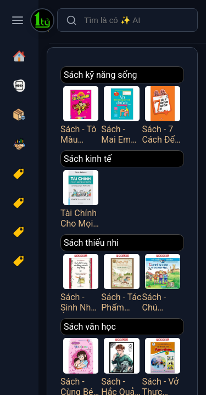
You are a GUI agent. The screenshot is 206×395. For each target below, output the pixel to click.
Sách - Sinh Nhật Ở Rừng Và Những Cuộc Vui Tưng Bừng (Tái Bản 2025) (80, 282)
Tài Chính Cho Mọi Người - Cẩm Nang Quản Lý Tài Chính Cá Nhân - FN (80, 198)
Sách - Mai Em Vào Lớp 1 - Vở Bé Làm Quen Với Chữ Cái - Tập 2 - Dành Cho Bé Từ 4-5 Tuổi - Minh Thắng (121, 114)
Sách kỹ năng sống (100, 75)
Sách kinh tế (88, 159)
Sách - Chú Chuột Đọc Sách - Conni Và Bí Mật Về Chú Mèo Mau (162, 282)
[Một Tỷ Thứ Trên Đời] (42, 21)
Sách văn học (90, 326)
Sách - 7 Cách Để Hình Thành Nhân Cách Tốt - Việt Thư (162, 114)
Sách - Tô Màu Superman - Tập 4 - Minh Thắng (80, 114)
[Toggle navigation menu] (17, 20)
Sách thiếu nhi (91, 243)
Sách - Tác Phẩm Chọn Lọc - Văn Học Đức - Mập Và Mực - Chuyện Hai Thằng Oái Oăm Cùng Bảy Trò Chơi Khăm (121, 282)
